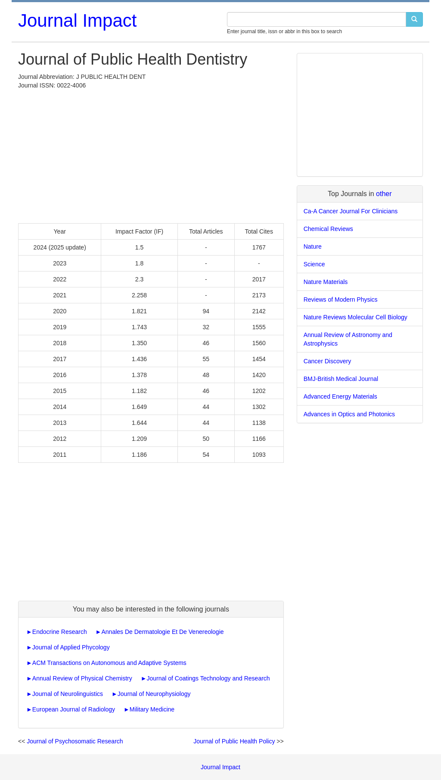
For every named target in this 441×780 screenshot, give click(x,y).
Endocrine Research (59, 631)
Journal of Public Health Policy (234, 741)
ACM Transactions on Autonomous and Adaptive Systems (109, 662)
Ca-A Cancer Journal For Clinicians (351, 211)
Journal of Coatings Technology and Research (208, 678)
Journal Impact (77, 20)
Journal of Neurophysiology (154, 693)
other (383, 193)
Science (314, 264)
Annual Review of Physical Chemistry (82, 678)
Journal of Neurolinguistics (67, 693)
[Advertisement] (151, 154)
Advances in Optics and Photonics (349, 414)
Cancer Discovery (327, 361)
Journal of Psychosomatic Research (75, 741)
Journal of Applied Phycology (71, 647)
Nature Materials (326, 281)
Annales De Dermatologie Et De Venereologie (162, 631)
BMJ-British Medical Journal (341, 378)
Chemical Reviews (328, 228)
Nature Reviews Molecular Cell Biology (355, 317)
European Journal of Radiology (73, 709)
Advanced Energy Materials (340, 396)
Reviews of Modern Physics (341, 299)
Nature (313, 246)
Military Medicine (152, 709)
